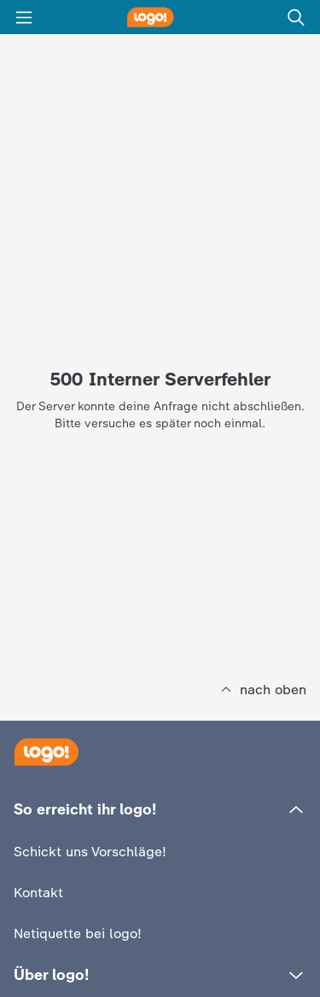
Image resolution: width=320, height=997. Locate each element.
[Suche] (296, 17)
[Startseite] (46, 752)
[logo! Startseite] (160, 17)
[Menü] (24, 17)
